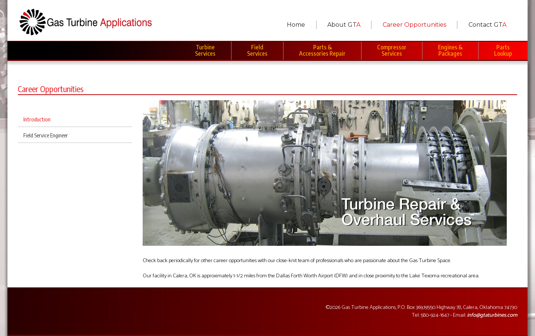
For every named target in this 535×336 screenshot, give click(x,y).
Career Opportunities (414, 24)
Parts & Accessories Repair (322, 50)
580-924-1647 (435, 315)
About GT (343, 24)
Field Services (257, 50)
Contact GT (487, 24)
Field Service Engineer (45, 135)
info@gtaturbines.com (492, 315)
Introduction (37, 119)
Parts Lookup (503, 50)
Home (296, 24)
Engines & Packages (450, 50)
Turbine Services (205, 50)
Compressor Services (391, 50)
